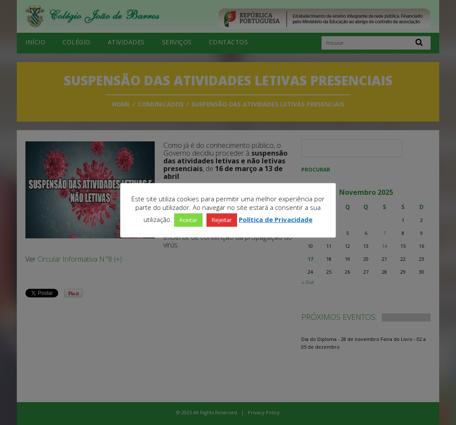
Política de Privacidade (275, 219)
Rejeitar (222, 220)
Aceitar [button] (188, 220)
